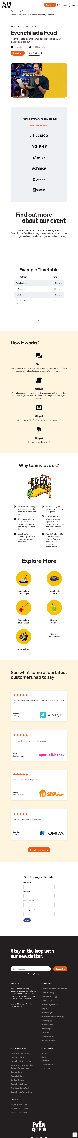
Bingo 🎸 (45, 1008)
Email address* (28, 901)
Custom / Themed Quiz (21, 1053)
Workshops (46, 1028)
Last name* (27, 891)
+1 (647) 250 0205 (19, 1104)
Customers (46, 1068)
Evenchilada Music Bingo (23, 621)
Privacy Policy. (34, 974)
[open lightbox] (39, 320)
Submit (27, 920)
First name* (27, 882)
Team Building (23, 649)
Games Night (47, 1012)
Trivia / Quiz (46, 1000)
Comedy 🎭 (46, 1020)
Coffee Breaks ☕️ (49, 996)
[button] (74, 5)
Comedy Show (17, 1057)
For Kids (45, 1032)
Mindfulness (47, 1024)
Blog (43, 1057)
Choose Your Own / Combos (42, 14)
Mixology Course (54, 621)
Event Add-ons (48, 1036)
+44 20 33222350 (19, 1112)
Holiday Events (48, 1040)
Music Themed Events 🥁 (52, 1016)
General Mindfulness (54, 635)
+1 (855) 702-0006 (19, 1108)
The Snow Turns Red (20, 1088)
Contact (45, 1061)
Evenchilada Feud (18, 11)
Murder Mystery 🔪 (49, 1004)
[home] (6, 5)
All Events (23, 14)
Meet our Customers (39, 125)
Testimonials (47, 1064)
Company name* (29, 910)
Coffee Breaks (17, 1080)
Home (13, 14)
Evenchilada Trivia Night (23, 592)
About (44, 1053)
